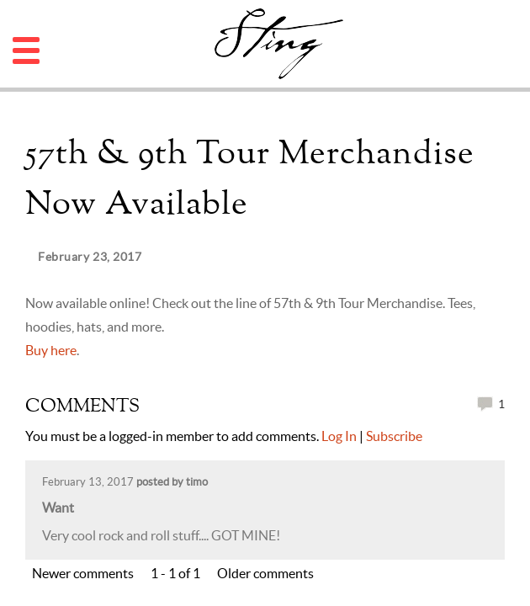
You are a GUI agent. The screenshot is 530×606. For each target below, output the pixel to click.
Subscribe (394, 436)
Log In (339, 436)
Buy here (51, 350)
